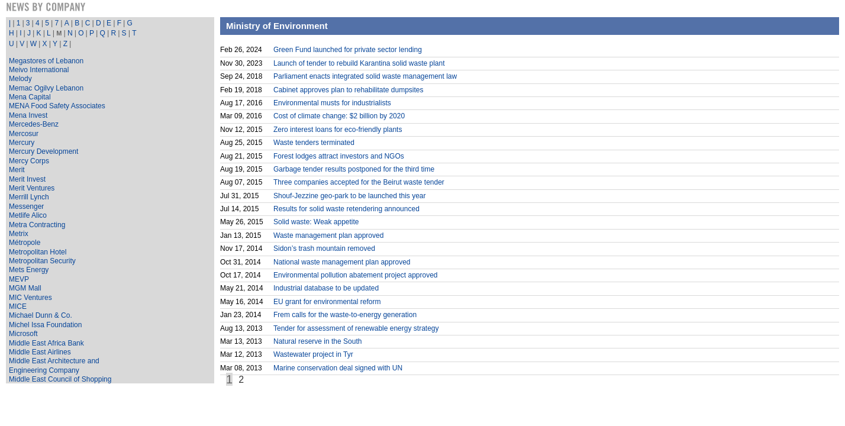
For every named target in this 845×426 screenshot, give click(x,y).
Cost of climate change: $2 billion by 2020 (339, 116)
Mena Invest (28, 115)
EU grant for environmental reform (326, 302)
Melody (20, 79)
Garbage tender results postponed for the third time (353, 169)
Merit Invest (27, 179)
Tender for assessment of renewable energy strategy (355, 328)
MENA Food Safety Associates (57, 106)
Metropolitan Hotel (37, 252)
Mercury (21, 142)
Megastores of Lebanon (46, 61)
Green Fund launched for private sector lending (347, 50)
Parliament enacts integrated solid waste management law (365, 76)
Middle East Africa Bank (46, 343)
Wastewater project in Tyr (313, 354)
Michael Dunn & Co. (40, 315)
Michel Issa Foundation (45, 325)
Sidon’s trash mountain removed (324, 248)
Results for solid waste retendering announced (346, 209)
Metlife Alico (28, 215)
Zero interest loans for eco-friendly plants (337, 129)
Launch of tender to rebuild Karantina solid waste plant (359, 63)
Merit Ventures (31, 188)
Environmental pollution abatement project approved (355, 275)
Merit (17, 170)
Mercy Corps (29, 161)
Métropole (24, 242)
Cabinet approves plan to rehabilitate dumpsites (348, 90)
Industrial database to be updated (326, 288)
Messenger (26, 206)
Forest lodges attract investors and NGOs (338, 156)
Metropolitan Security (42, 261)
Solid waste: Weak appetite (316, 222)
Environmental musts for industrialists (332, 103)
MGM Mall (25, 288)
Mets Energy (29, 270)
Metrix (18, 234)
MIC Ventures (30, 297)
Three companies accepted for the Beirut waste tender (358, 182)
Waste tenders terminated (313, 142)
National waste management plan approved (341, 262)
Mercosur (23, 134)
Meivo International (39, 70)
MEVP (19, 279)
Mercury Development (43, 151)
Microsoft (23, 334)
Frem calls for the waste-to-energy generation (345, 315)
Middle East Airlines (40, 352)
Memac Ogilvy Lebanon (46, 88)
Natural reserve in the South (317, 341)
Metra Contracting (37, 225)
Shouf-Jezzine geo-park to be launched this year (349, 196)
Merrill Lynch (29, 197)
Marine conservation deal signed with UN (337, 368)
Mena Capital (30, 97)
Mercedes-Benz (34, 124)
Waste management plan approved (328, 235)
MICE (18, 306)
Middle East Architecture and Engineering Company (54, 365)
